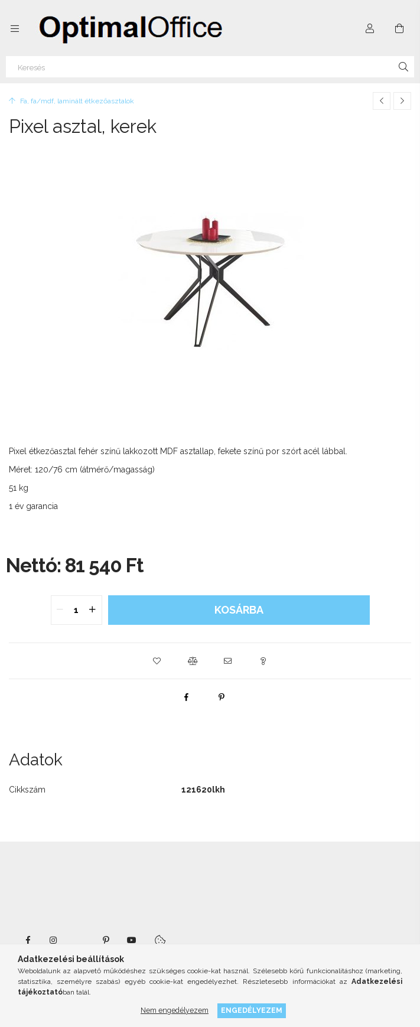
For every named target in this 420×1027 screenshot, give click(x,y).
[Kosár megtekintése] (399, 28)
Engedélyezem (251, 1010)
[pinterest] (221, 697)
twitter (80, 940)
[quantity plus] (93, 610)
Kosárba (238, 610)
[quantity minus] (60, 610)
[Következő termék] (402, 101)
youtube (132, 940)
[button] (157, 661)
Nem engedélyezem (175, 1010)
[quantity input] (76, 610)
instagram (54, 940)
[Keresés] (210, 66)
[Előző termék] (381, 101)
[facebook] (186, 697)
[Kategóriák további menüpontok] (15, 28)
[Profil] (370, 28)
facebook (28, 940)
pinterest (106, 940)
